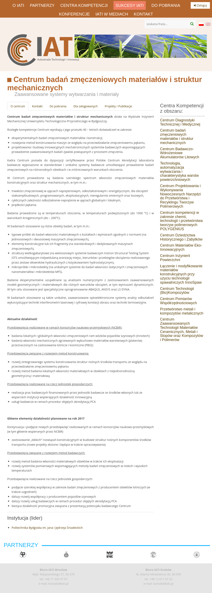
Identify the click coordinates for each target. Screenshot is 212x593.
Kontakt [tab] (37, 106)
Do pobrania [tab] (58, 106)
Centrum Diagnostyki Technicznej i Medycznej (180, 122)
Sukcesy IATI (130, 5)
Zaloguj (200, 5)
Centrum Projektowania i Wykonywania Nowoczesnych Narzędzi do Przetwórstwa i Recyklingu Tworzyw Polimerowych (180, 196)
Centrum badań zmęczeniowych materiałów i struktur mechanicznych (176, 136)
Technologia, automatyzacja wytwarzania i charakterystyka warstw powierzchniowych (179, 171)
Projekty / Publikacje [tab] (118, 106)
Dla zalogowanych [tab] (85, 106)
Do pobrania (166, 5)
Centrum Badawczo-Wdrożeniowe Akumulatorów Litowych (179, 153)
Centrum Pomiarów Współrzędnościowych (178, 301)
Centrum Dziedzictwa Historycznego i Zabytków (181, 237)
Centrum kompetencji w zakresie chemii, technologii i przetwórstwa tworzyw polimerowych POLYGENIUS (181, 221)
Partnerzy (42, 5)
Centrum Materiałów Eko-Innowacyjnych (181, 247)
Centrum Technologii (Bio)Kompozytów (177, 291)
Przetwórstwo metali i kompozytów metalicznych (181, 311)
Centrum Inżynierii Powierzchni (175, 258)
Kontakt (143, 14)
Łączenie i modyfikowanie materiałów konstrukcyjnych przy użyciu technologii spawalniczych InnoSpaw (181, 274)
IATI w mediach (111, 14)
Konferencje (74, 14)
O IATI (18, 5)
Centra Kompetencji (84, 5)
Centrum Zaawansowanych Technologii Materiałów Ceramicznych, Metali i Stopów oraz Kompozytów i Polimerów (181, 329)
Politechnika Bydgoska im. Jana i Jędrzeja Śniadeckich (47, 528)
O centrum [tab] (18, 106)
